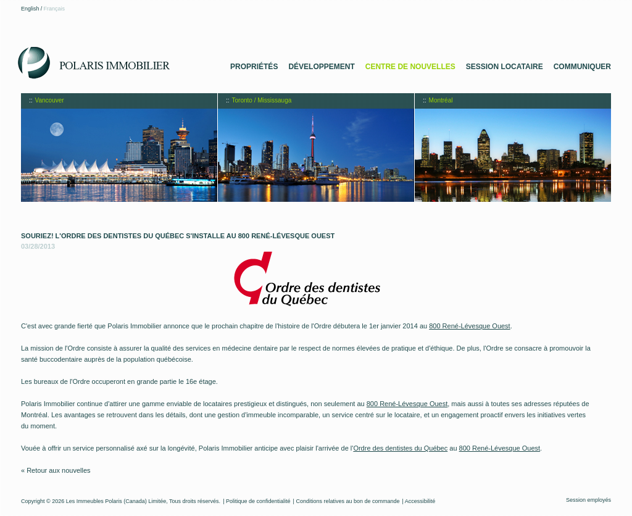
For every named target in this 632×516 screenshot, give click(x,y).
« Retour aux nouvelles (56, 470)
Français (54, 9)
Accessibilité (420, 501)
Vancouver (49, 100)
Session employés (588, 500)
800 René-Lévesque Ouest (469, 326)
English (30, 9)
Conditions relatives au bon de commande (347, 501)
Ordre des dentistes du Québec (400, 448)
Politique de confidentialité (258, 501)
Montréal (441, 100)
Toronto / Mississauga (262, 100)
